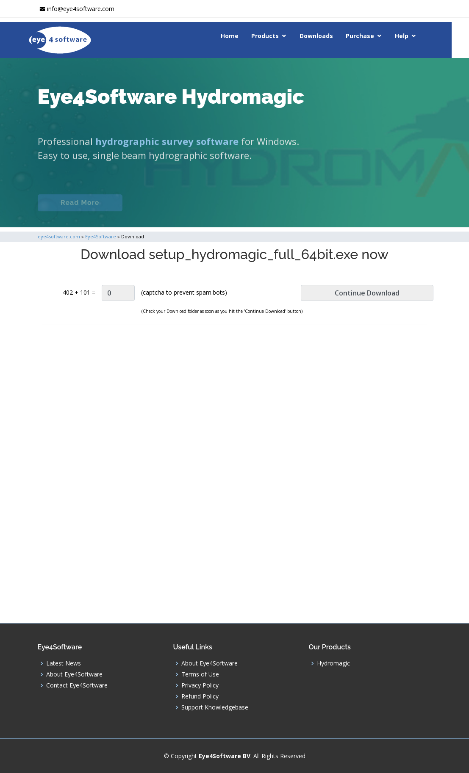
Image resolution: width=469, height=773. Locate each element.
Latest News (63, 663)
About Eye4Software (74, 674)
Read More (80, 208)
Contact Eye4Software (77, 685)
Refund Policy (200, 696)
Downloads (325, 36)
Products (274, 36)
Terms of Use (200, 674)
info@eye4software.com (80, 9)
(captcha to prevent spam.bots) (184, 292)
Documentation (171, 208)
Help (410, 36)
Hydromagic (333, 663)
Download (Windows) (303, 208)
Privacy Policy (200, 685)
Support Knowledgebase (214, 707)
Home (238, 36)
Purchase (369, 36)
